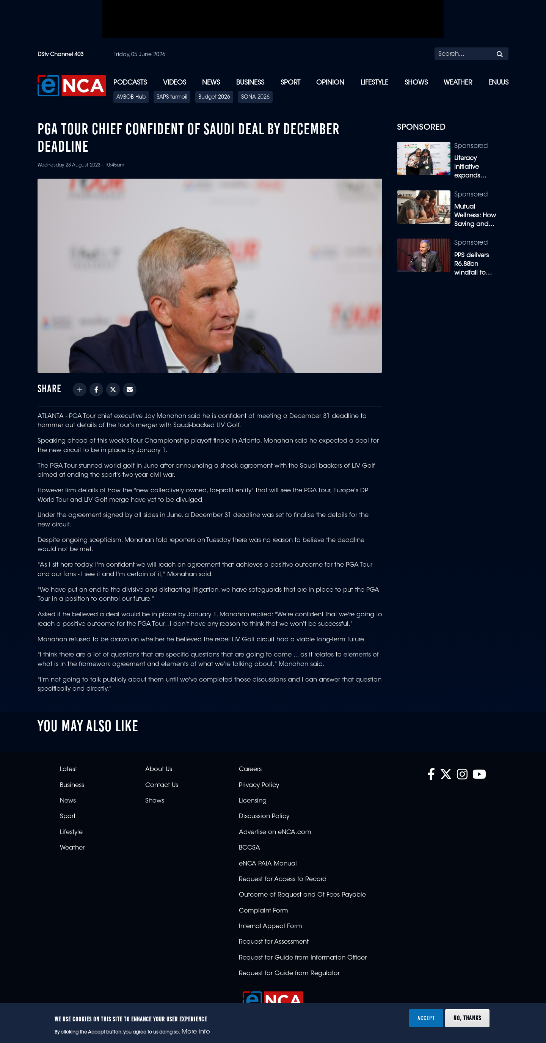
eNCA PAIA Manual (268, 864)
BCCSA (249, 848)
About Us (158, 770)
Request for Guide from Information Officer (303, 958)
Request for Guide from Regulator (289, 974)
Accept (426, 1018)
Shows (416, 83)
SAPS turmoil (172, 97)
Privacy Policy (259, 785)
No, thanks (467, 1018)
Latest (68, 770)
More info (196, 1032)
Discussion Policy (264, 817)
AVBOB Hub (131, 97)
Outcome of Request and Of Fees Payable (302, 895)
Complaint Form (263, 911)
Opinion (330, 83)
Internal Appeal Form (270, 927)
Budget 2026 (214, 97)
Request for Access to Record (282, 879)
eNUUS (498, 83)
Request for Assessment (274, 942)
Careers (250, 770)
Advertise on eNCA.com (275, 832)
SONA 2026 (255, 97)
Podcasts (130, 83)
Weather (458, 83)
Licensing (253, 801)
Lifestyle (374, 83)
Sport (290, 83)
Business (250, 83)
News (211, 83)
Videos (174, 83)
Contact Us (161, 785)
